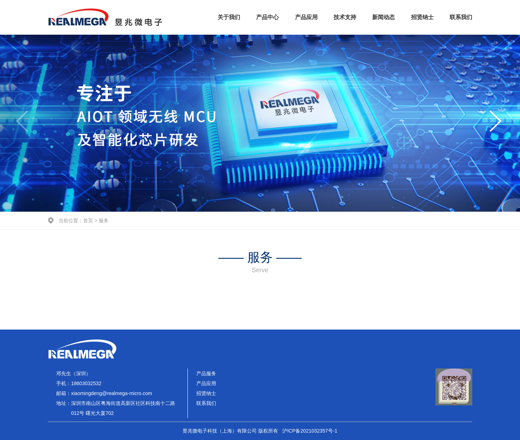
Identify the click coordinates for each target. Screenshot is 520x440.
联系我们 (461, 17)
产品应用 (306, 17)
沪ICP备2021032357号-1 (309, 431)
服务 (104, 220)
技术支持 (345, 17)
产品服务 (206, 373)
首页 (88, 220)
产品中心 (267, 17)
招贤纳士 (422, 17)
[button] (496, 123)
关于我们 (229, 17)
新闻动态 (383, 17)
